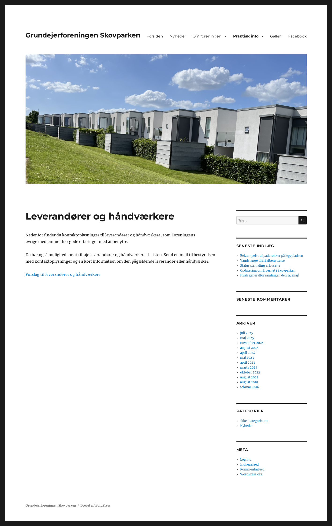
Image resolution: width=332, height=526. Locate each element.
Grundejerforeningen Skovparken (83, 35)
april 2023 (247, 363)
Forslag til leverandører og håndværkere (63, 274)
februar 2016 (249, 387)
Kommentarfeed (252, 469)
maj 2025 (247, 338)
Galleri (276, 36)
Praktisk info (245, 36)
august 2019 (249, 382)
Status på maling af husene (260, 266)
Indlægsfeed (249, 464)
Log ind (245, 460)
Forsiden (155, 36)
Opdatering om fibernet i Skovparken (267, 270)
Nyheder (178, 36)
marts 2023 (248, 367)
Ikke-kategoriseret (254, 421)
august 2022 (249, 377)
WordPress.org (251, 474)
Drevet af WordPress (95, 505)
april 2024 (247, 353)
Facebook (297, 36)
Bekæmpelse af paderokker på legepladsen (271, 256)
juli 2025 (246, 333)
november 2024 (252, 343)
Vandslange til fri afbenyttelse (262, 261)
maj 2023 (247, 358)
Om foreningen (207, 36)
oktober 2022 (250, 372)
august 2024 (249, 348)
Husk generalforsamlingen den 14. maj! (269, 275)
